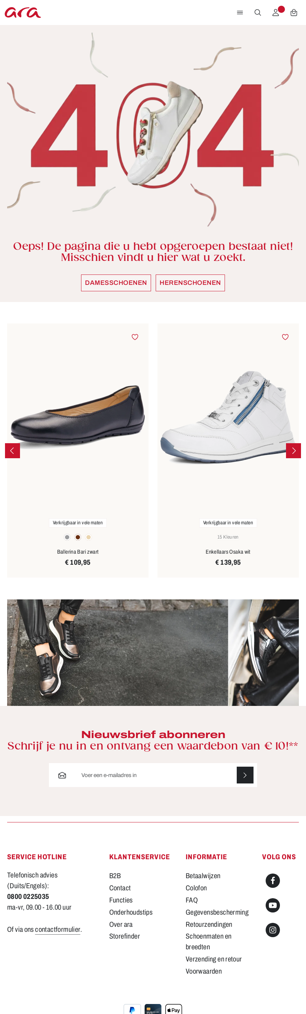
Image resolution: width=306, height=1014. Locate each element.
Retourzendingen (209, 924)
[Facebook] (273, 881)
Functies (121, 900)
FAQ (192, 900)
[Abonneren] (245, 775)
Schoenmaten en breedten (208, 942)
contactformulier (57, 929)
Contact (120, 888)
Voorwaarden (204, 971)
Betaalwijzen (203, 876)
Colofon (196, 888)
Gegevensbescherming (217, 912)
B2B (115, 876)
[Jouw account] (276, 12)
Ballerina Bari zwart (78, 552)
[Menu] (240, 12)
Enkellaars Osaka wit (228, 552)
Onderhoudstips (130, 912)
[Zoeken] (258, 12)
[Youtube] (273, 906)
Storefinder (124, 936)
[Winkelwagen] (293, 12)
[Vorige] (12, 450)
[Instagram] (273, 930)
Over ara (121, 924)
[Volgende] (293, 450)
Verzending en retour (214, 959)
